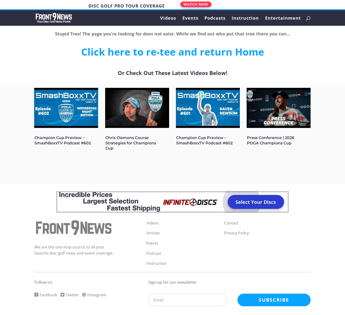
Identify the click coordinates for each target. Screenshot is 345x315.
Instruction (245, 18)
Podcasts (215, 18)
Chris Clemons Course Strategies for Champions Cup (130, 143)
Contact (231, 223)
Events (190, 18)
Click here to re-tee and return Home (172, 51)
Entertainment (283, 18)
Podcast (153, 253)
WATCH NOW (196, 4)
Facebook (48, 295)
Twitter (72, 295)
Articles (153, 233)
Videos (168, 18)
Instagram (96, 295)
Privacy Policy (236, 233)
